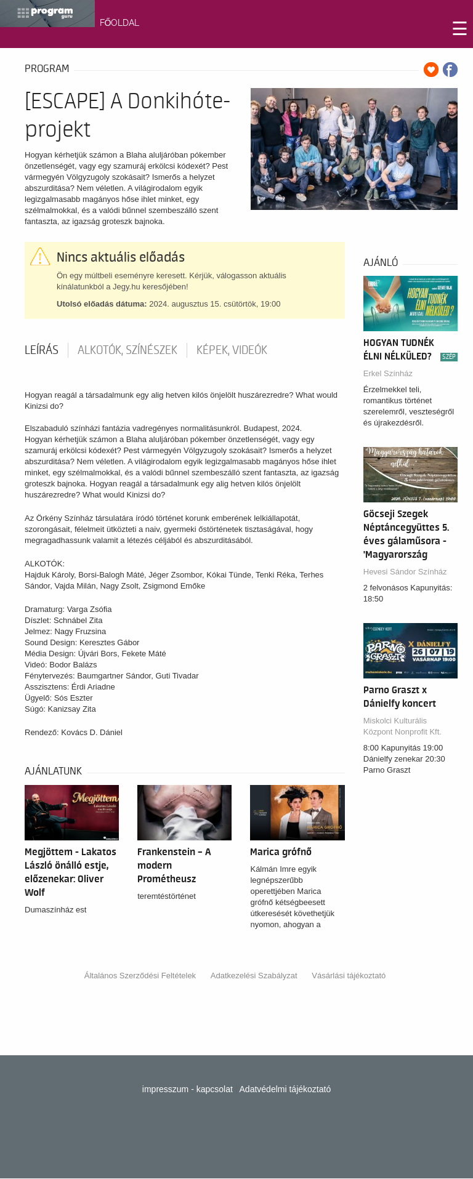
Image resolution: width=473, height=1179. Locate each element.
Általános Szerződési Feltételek (140, 975)
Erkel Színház (388, 373)
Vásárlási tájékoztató (349, 975)
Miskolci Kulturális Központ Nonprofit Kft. (402, 726)
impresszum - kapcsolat (187, 1089)
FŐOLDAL (120, 23)
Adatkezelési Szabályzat (254, 975)
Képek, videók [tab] (231, 350)
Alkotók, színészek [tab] (127, 350)
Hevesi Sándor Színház (405, 571)
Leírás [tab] (42, 350)
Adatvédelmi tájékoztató (285, 1089)
